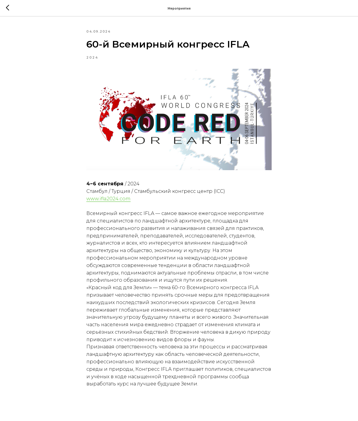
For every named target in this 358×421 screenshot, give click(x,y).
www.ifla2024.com (108, 199)
